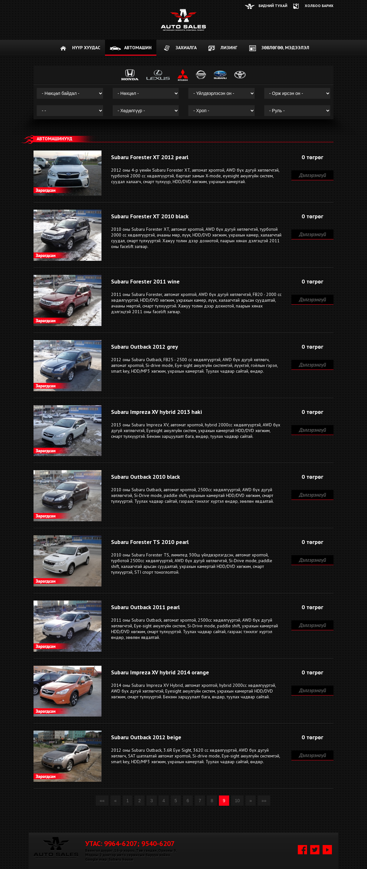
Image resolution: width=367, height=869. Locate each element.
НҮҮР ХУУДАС (86, 47)
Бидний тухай (272, 5)
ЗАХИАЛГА (186, 47)
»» (263, 800)
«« (102, 800)
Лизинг (229, 47)
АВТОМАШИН (138, 47)
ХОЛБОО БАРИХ (319, 5)
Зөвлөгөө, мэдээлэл (285, 47)
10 (237, 800)
